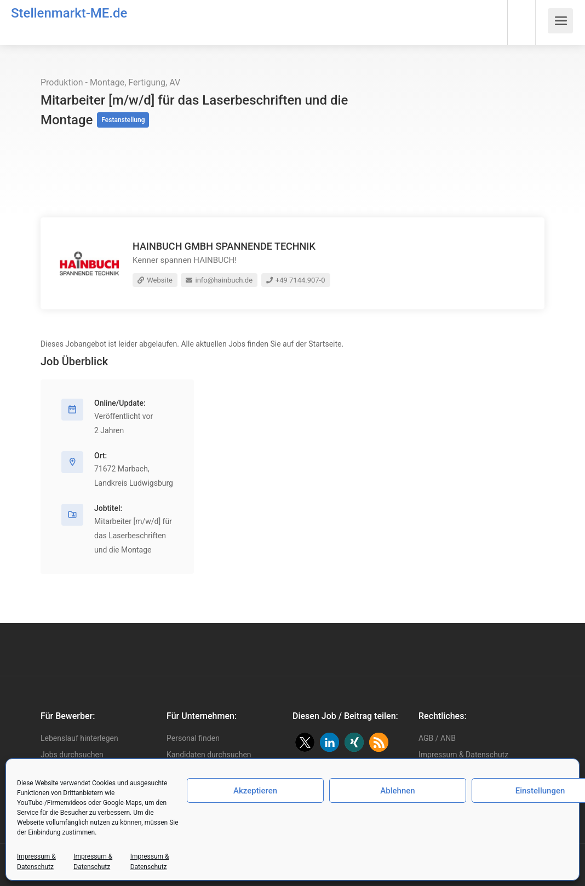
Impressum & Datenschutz (463, 754)
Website (155, 280)
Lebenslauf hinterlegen (79, 738)
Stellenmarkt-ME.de (69, 13)
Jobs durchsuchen (72, 754)
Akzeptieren (255, 791)
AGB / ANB (437, 738)
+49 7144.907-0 (295, 280)
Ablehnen (397, 791)
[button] (304, 742)
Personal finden (193, 738)
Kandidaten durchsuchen (209, 754)
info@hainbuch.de (219, 280)
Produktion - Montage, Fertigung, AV (110, 82)
